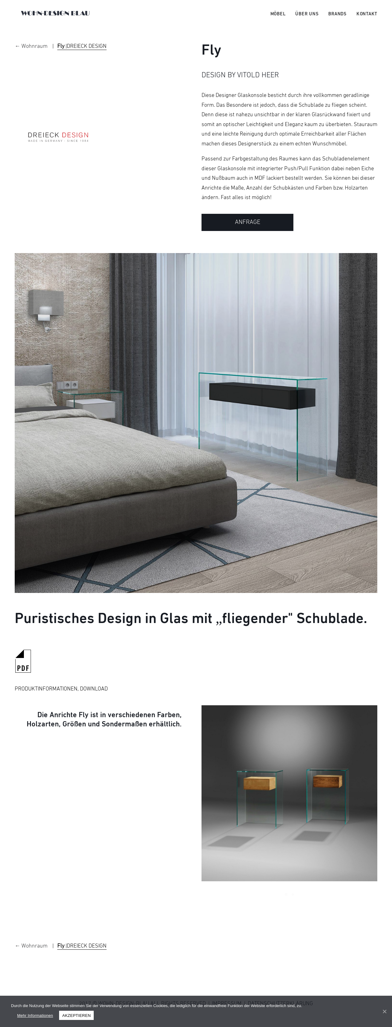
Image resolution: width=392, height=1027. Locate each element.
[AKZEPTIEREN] (384, 1011)
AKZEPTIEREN (76, 1015)
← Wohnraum (32, 55)
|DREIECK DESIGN (82, 55)
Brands (337, 18)
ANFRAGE (247, 231)
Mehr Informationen (35, 1015)
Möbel (278, 18)
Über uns (306, 18)
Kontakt (366, 18)
